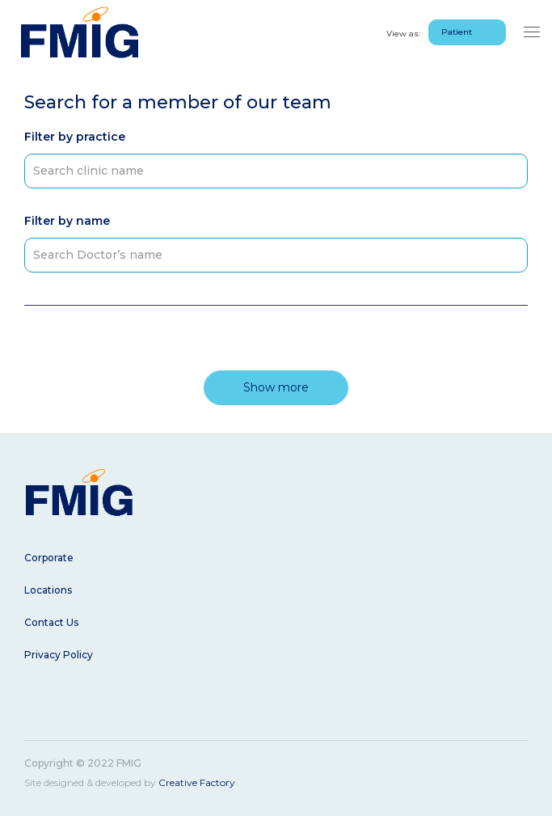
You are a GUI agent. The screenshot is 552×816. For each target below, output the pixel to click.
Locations (48, 590)
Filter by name (67, 221)
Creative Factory (196, 782)
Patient (456, 32)
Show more (276, 387)
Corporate (49, 558)
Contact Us (51, 622)
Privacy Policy (58, 655)
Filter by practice (74, 136)
